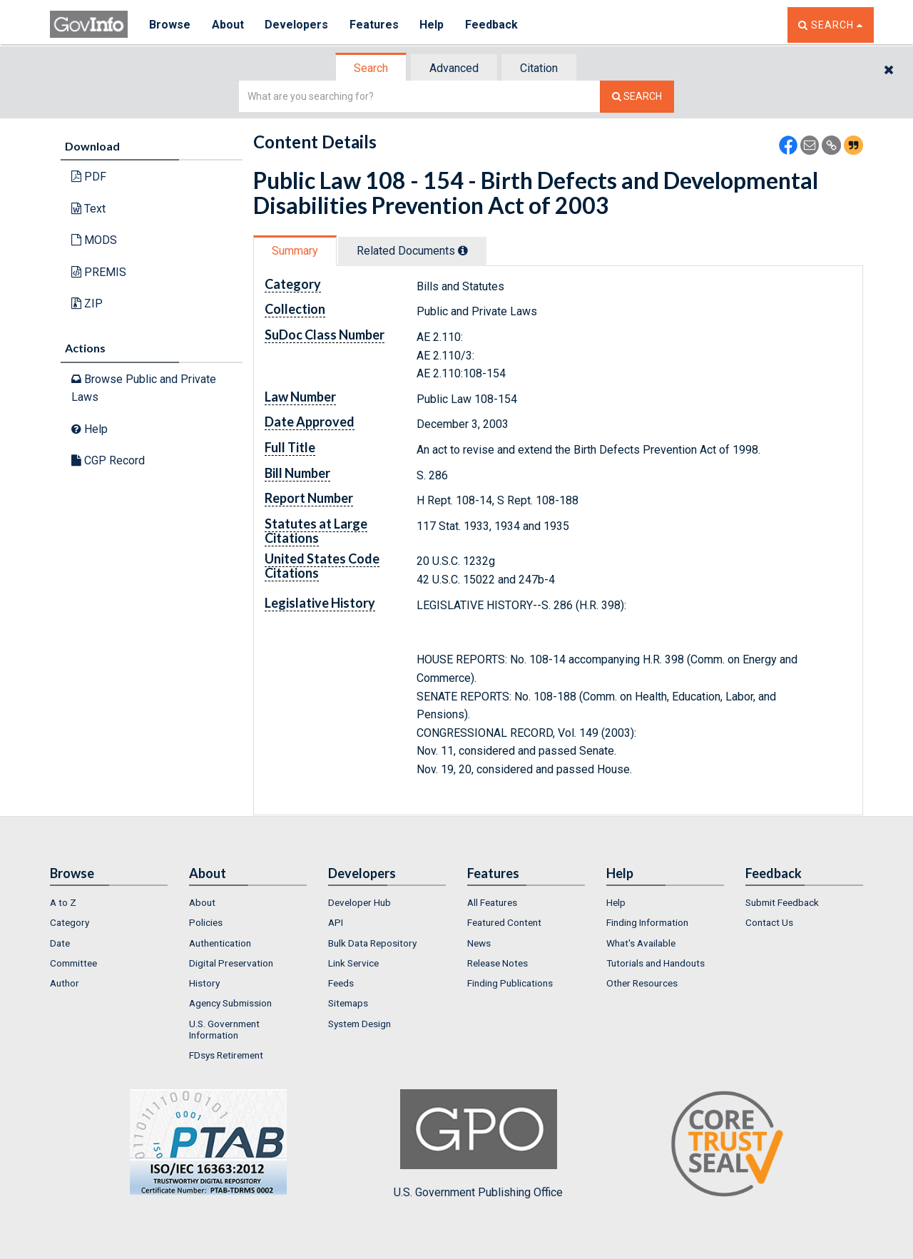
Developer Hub (359, 902)
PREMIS (98, 272)
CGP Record (108, 460)
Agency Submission (230, 1003)
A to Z (63, 902)
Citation (539, 68)
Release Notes (497, 963)
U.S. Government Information (224, 1029)
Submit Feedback (782, 902)
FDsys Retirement (226, 1055)
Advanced (454, 68)
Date (60, 943)
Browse (169, 24)
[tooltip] (463, 250)
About (228, 24)
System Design (359, 1023)
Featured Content (504, 922)
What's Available (640, 943)
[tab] (371, 68)
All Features (492, 902)
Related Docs (412, 251)
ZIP (87, 303)
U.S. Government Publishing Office (478, 1144)
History (204, 983)
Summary (295, 251)
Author (64, 983)
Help (433, 24)
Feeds (341, 983)
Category (69, 922)
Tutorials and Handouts (655, 963)
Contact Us (769, 922)
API (335, 922)
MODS (94, 240)
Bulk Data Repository (372, 943)
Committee (73, 963)
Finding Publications (510, 983)
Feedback (492, 24)
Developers (297, 24)
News (479, 943)
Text (88, 208)
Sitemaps (348, 1003)
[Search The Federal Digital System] (637, 97)
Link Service (353, 963)
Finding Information (647, 922)
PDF (88, 176)
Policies (206, 922)
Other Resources (642, 983)
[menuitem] (109, 902)
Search (371, 68)
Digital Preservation (231, 963)
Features (374, 24)
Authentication (220, 943)
